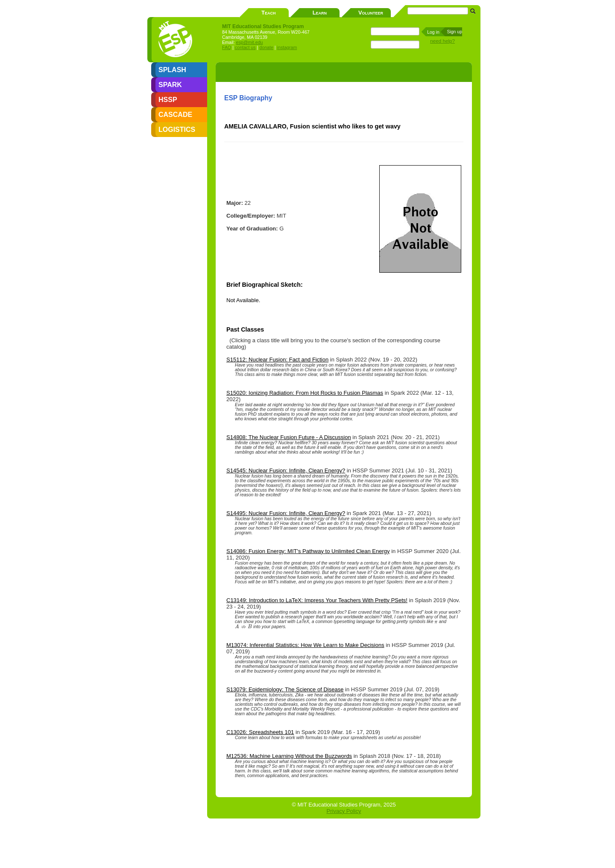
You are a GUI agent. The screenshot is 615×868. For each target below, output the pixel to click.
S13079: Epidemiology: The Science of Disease (284, 689)
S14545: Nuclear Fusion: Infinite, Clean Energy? (285, 470)
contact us (245, 47)
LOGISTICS (176, 129)
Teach (268, 12)
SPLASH (172, 69)
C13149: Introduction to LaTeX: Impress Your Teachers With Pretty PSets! (316, 600)
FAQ (226, 47)
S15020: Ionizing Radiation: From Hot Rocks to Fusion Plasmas (304, 393)
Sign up (454, 31)
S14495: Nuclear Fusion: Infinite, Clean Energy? (285, 513)
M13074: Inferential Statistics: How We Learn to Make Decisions (305, 645)
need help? (442, 41)
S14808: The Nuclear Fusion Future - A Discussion (288, 437)
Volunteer (370, 12)
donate (266, 47)
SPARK (170, 84)
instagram (287, 47)
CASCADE (175, 114)
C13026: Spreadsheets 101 (260, 732)
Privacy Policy (344, 811)
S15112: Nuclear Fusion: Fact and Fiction (277, 359)
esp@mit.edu (249, 42)
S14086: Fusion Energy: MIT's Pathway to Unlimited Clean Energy (308, 551)
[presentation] (435, 621)
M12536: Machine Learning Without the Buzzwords (289, 756)
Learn (320, 12)
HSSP (167, 99)
